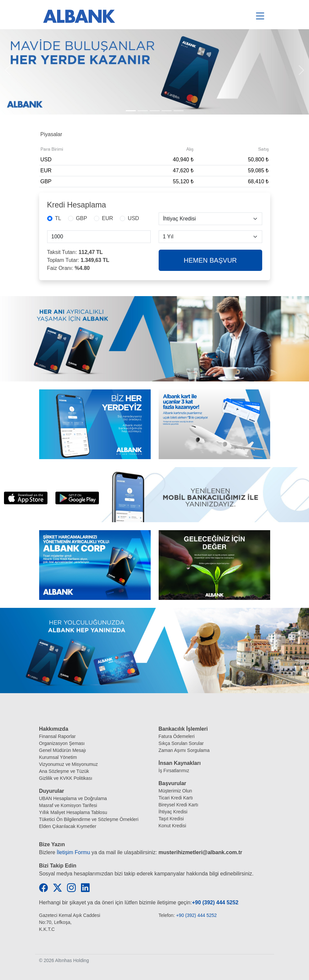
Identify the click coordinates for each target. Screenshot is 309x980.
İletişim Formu (73, 852)
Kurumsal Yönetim (58, 757)
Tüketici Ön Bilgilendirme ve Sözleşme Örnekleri (89, 819)
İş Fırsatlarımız (174, 770)
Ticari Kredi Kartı (176, 797)
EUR (107, 218)
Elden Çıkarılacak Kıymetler (68, 826)
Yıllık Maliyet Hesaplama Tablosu (73, 812)
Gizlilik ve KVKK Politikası (65, 778)
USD (133, 218)
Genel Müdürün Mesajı (62, 750)
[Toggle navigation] (260, 16)
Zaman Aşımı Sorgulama (184, 750)
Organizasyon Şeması (62, 743)
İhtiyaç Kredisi (173, 811)
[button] (8, 72)
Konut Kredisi (172, 825)
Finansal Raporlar (57, 736)
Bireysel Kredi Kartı (178, 804)
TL (58, 218)
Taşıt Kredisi (171, 818)
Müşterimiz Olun (175, 790)
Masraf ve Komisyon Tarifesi (68, 805)
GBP (81, 218)
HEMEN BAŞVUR (210, 260)
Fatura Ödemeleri (177, 736)
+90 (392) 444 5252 (215, 902)
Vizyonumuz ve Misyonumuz (68, 764)
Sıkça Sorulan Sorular (181, 743)
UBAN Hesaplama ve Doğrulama (73, 798)
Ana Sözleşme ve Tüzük (64, 771)
